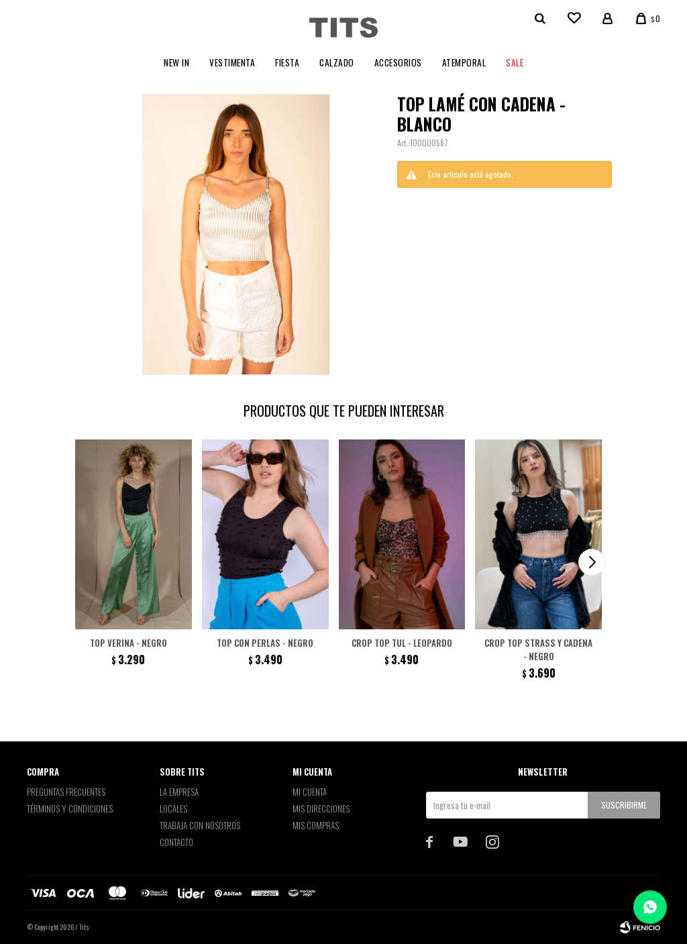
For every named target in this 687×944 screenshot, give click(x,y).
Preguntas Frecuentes (66, 791)
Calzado (336, 62)
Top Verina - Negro (128, 642)
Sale (514, 62)
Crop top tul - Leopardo (402, 642)
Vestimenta (232, 62)
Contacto (176, 842)
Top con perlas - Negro (265, 642)
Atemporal (464, 62)
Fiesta (287, 62)
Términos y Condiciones (70, 808)
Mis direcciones (321, 808)
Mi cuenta (310, 791)
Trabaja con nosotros (200, 825)
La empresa (179, 791)
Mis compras (316, 825)
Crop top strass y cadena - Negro (538, 649)
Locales (173, 808)
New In (176, 62)
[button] (591, 562)
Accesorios (398, 62)
